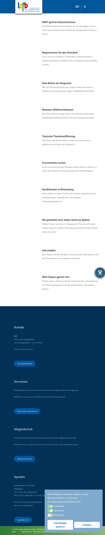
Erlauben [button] (87, 525)
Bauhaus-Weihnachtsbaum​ (57, 109)
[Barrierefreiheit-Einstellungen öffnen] (100, 273)
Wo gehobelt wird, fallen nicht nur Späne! (66, 220)
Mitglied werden (24, 459)
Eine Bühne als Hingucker (57, 83)
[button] (50, 506)
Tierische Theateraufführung (58, 136)
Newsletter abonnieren (27, 411)
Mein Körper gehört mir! (56, 277)
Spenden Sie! (23, 519)
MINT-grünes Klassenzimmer (58, 22)
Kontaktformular (24, 363)
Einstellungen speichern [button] (60, 525)
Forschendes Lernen (54, 162)
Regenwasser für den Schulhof (60, 52)
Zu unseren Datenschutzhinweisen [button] (64, 501)
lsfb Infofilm (49, 250)
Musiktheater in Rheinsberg (58, 189)
